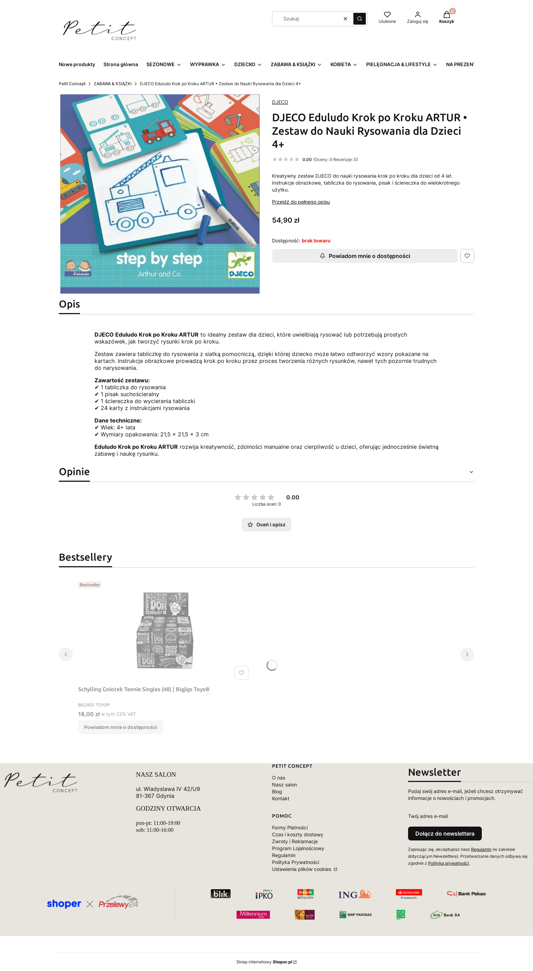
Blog (277, 791)
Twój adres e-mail (428, 816)
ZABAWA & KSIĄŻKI (113, 83)
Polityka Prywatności (295, 862)
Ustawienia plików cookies (302, 869)
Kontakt (280, 798)
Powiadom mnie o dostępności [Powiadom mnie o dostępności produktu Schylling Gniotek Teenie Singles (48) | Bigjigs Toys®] (120, 727)
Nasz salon (284, 784)
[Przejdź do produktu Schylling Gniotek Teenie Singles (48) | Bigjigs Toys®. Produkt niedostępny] (164, 631)
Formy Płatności (290, 827)
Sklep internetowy (264, 961)
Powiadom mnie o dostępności (365, 255)
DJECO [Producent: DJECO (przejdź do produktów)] (280, 102)
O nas (278, 778)
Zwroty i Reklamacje (295, 841)
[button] (359, 19)
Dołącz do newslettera (445, 833)
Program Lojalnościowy (298, 848)
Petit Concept (72, 83)
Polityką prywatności (448, 863)
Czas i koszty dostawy (297, 834)
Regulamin (284, 855)
